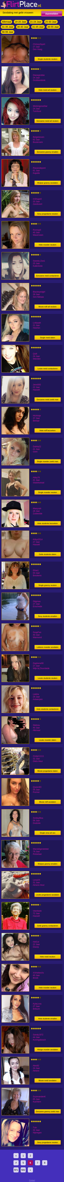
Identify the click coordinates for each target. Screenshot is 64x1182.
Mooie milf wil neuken (47, 307)
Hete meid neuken (47, 957)
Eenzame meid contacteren (47, 276)
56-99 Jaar (7, 32)
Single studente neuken (47, 59)
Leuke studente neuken (47, 678)
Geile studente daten (47, 554)
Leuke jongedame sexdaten (47, 895)
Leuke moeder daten (47, 740)
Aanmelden (51, 13)
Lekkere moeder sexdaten (47, 647)
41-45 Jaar (38, 27)
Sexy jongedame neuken (47, 214)
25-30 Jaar (51, 21)
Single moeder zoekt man (47, 461)
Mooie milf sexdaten (47, 802)
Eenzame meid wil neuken (47, 121)
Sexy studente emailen (47, 616)
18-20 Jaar (20, 21)
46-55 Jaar (53, 27)
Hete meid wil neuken (47, 90)
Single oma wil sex (47, 833)
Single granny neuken (47, 585)
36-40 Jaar (23, 27)
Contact (32, 1180)
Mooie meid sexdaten (47, 1080)
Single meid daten (47, 338)
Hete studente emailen (47, 1019)
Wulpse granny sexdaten (47, 183)
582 (23, 1170)
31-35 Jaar (7, 27)
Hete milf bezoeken (48, 430)
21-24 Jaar (35, 21)
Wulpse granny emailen (47, 864)
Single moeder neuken (47, 492)
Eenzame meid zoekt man (47, 399)
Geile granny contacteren (47, 926)
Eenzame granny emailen (47, 152)
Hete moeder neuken (47, 245)
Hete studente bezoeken (47, 523)
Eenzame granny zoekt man (47, 1111)
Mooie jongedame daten (48, 771)
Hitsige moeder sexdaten (47, 1049)
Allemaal (6, 21)
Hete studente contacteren (48, 709)
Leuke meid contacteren (48, 369)
